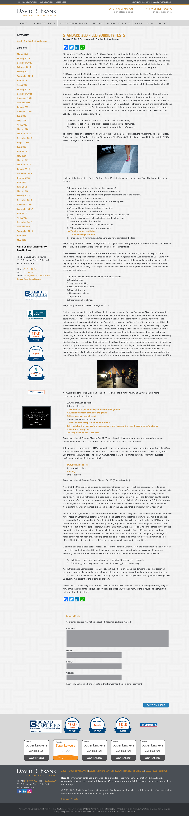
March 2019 (22, 160)
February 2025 (24, 67)
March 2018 (22, 191)
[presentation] (85, 693)
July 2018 (21, 182)
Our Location (46, 2)
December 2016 (24, 222)
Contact (163, 23)
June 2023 (22, 80)
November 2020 (24, 111)
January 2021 (23, 107)
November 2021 (24, 98)
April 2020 (22, 124)
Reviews (97, 23)
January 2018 (23, 195)
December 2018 (24, 173)
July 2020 (21, 115)
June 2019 (22, 151)
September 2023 (25, 76)
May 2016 (22, 240)
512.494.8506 (159, 9)
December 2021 (24, 93)
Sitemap (65, 798)
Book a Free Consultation (29, 279)
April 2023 (22, 84)
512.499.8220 (30, 272)
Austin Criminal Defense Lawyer (56, 12)
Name (69, 650)
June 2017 (22, 213)
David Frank (39, 770)
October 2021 (23, 102)
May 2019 (22, 155)
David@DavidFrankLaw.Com (37, 275)
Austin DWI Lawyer (44, 23)
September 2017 (25, 208)
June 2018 (22, 186)
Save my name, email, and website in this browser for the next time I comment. (105, 683)
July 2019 (21, 146)
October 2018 (23, 177)
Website (70, 672)
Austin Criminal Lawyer (74, 23)
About (23, 23)
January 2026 (23, 58)
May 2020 (22, 120)
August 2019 (23, 142)
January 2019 (23, 169)
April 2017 (22, 217)
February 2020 (24, 133)
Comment (70, 628)
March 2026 (22, 53)
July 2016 (21, 235)
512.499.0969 (120, 9)
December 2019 (24, 138)
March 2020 (22, 129)
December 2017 (24, 200)
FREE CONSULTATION (27, 2)
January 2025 (23, 71)
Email (69, 661)
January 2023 (23, 89)
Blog (150, 23)
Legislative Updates (118, 23)
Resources (60, 2)
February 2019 (24, 164)
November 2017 (24, 204)
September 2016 (25, 231)
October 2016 (23, 226)
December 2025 (24, 62)
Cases (138, 23)
